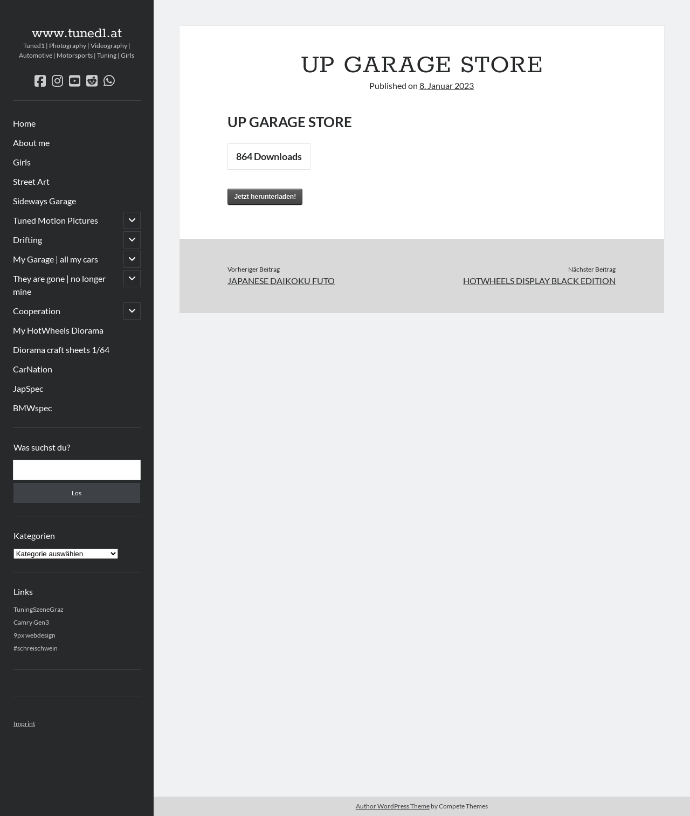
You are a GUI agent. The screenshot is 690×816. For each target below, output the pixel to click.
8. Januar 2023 (446, 85)
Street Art (31, 181)
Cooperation (36, 311)
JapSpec (28, 388)
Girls (22, 162)
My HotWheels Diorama (58, 330)
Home (24, 123)
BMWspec (32, 408)
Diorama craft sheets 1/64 (61, 349)
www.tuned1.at (77, 33)
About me (31, 142)
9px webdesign (34, 635)
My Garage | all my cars (55, 259)
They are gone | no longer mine (59, 284)
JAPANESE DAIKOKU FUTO (281, 280)
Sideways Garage (44, 201)
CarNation (32, 369)
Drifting (27, 239)
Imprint (24, 724)
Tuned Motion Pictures (55, 220)
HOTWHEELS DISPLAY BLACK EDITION (539, 280)
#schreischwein (35, 648)
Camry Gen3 (31, 622)
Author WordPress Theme (393, 806)
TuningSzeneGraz (38, 609)
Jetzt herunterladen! (265, 196)
